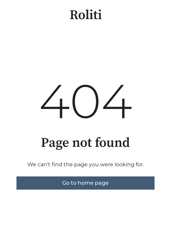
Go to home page (85, 183)
